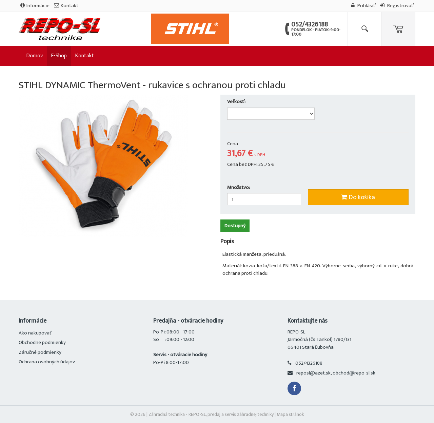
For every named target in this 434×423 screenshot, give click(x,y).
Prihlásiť (363, 5)
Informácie (35, 5)
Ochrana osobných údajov (47, 362)
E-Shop (59, 55)
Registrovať (397, 5)
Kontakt (66, 5)
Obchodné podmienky (42, 342)
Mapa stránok (290, 414)
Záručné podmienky (40, 352)
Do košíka (358, 197)
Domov (34, 55)
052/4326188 (308, 363)
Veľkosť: (236, 102)
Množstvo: (238, 188)
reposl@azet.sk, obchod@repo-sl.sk (335, 373)
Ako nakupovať (35, 333)
